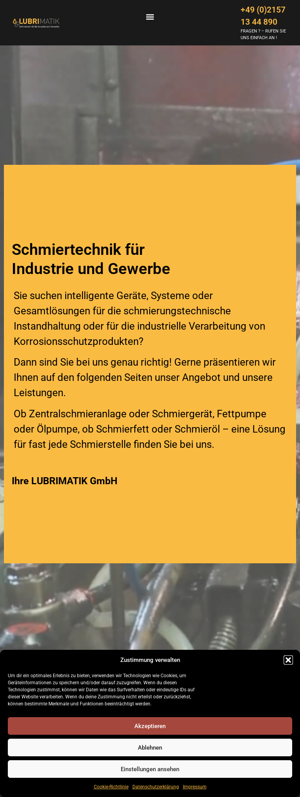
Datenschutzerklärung (155, 787)
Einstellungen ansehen (150, 769)
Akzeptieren (150, 726)
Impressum (195, 787)
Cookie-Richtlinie (111, 787)
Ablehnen (150, 747)
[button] (288, 660)
